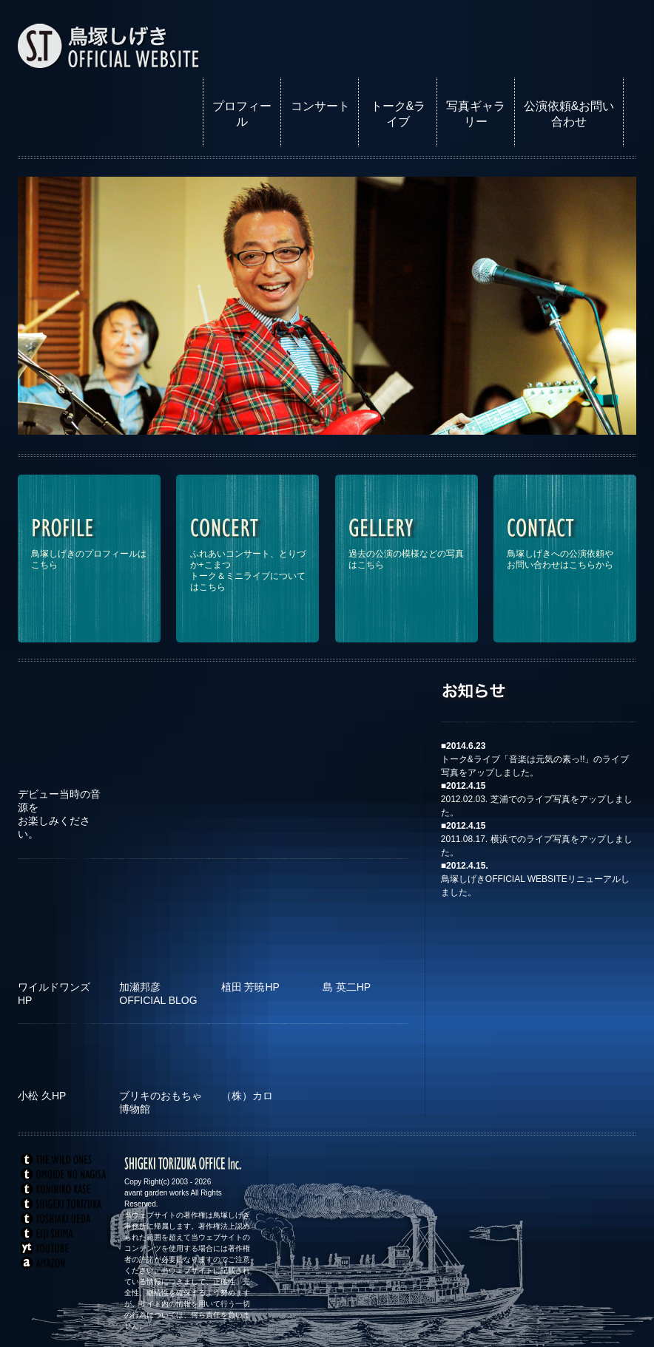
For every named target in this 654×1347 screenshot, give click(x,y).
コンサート (320, 106)
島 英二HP (347, 987)
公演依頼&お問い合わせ (569, 114)
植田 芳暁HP (250, 987)
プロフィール (242, 114)
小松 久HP (42, 1096)
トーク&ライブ (398, 114)
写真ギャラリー (475, 114)
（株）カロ (247, 1096)
